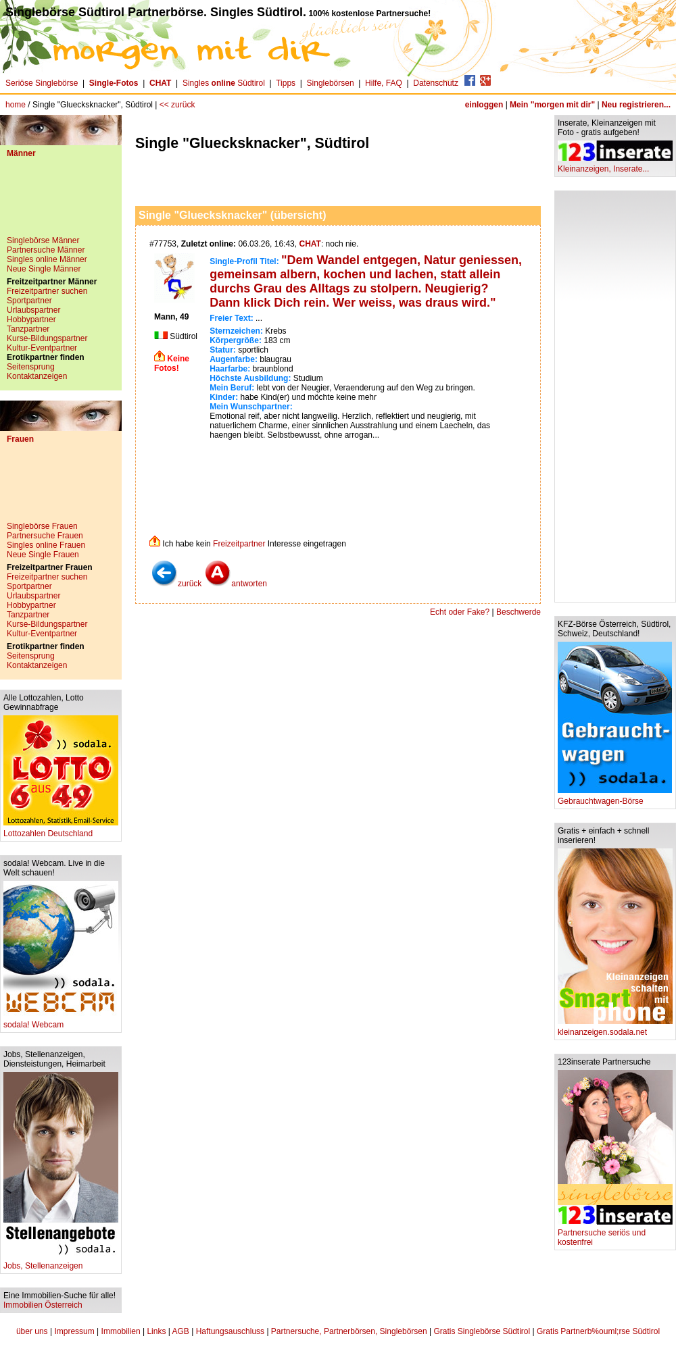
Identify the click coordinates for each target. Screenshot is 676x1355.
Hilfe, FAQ (383, 83)
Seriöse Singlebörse (41, 83)
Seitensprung (31, 367)
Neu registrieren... (636, 104)
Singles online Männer (47, 259)
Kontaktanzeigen (37, 376)
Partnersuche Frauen (45, 535)
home (15, 104)
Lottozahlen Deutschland (60, 829)
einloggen (484, 104)
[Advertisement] (61, 202)
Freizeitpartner (239, 543)
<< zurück (177, 104)
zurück (176, 583)
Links (156, 1331)
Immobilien (121, 1331)
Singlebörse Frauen (42, 526)
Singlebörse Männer (43, 240)
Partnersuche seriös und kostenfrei (615, 1234)
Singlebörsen (330, 83)
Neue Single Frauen (43, 554)
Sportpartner (29, 300)
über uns (32, 1331)
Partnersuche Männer (45, 250)
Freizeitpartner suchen (47, 291)
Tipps (285, 83)
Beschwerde (518, 612)
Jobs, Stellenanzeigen (60, 1262)
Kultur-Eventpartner (42, 348)
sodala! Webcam (60, 1021)
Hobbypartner (31, 319)
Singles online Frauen (46, 545)
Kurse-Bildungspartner (47, 338)
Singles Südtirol (224, 83)
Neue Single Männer (43, 269)
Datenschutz (435, 83)
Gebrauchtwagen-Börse (615, 797)
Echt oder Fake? (459, 612)
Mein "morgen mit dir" (552, 104)
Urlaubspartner (33, 310)
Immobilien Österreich (42, 1305)
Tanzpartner (28, 329)
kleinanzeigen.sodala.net (615, 1028)
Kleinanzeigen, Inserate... (615, 165)
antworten (235, 583)
